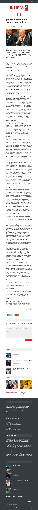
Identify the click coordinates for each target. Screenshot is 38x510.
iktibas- (21, 26)
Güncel (9, 26)
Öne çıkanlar (8, 496)
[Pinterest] (16, 315)
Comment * (19, 334)
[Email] (18, 315)
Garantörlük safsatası (16, 353)
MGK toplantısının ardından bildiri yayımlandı (20, 368)
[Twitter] (9, 315)
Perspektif (20, 496)
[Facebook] (7, 315)
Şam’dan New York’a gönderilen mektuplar (18, 21)
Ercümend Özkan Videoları (10, 392)
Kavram (14, 496)
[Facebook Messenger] (14, 315)
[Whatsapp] (11, 315)
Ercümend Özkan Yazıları (11, 497)
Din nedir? (7, 391)
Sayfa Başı (28, 501)
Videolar (15, 392)
